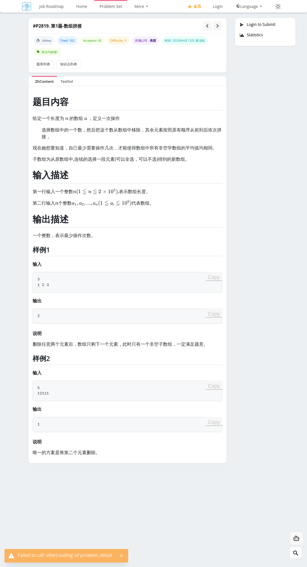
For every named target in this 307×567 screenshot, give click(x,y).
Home (81, 6)
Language (249, 6)
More (141, 6)
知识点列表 (68, 64)
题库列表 (43, 64)
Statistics (251, 35)
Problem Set (111, 6)
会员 (194, 6)
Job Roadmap (51, 6)
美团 (153, 40)
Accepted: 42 (92, 40)
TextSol (66, 81)
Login (218, 6)
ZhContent (44, 81)
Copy (214, 277)
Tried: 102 (67, 40)
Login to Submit (258, 24)
